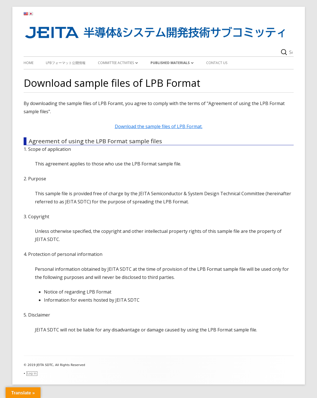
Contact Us (216, 62)
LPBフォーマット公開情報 (66, 62)
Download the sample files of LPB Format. (159, 126)
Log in (32, 373)
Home (28, 62)
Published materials (170, 62)
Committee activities (116, 62)
